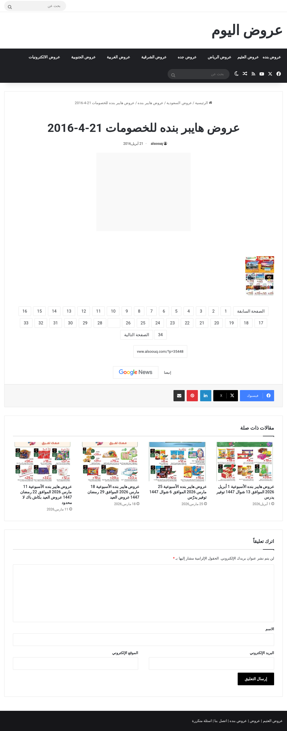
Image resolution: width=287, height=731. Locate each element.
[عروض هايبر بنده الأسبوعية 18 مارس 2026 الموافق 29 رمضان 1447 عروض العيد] (110, 461)
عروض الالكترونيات (44, 57)
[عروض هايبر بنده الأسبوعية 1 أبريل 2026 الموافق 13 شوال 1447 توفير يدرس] (244, 461)
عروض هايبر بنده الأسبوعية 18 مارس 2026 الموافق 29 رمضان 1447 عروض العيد (113, 491)
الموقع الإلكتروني (125, 653)
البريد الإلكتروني (262, 653)
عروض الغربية (118, 57)
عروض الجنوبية (83, 57)
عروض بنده (272, 57)
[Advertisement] (143, 192)
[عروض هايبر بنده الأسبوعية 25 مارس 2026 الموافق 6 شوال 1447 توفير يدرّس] (177, 461)
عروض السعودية (179, 103)
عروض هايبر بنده (150, 103)
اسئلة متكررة (202, 721)
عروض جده (187, 57)
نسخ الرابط (116, 351)
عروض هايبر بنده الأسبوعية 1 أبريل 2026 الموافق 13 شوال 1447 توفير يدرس (245, 491)
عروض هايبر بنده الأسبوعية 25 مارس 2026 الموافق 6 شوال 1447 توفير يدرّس (178, 491)
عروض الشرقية (153, 57)
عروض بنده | (238, 721)
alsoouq (157, 144)
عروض (255, 721)
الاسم (269, 629)
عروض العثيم (247, 57)
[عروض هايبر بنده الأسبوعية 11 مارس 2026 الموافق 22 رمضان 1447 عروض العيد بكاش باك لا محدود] (42, 461)
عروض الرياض (219, 57)
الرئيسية (203, 103)
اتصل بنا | (220, 721)
